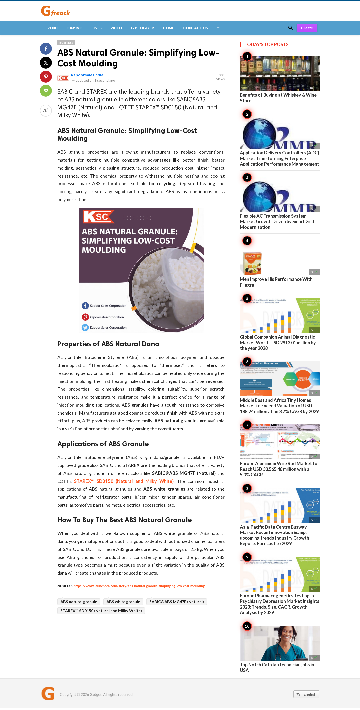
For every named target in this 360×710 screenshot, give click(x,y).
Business (66, 44)
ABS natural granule (78, 603)
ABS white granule (123, 603)
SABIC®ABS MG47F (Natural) (177, 603)
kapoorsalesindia (87, 76)
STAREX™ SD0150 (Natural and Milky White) (101, 612)
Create (307, 29)
